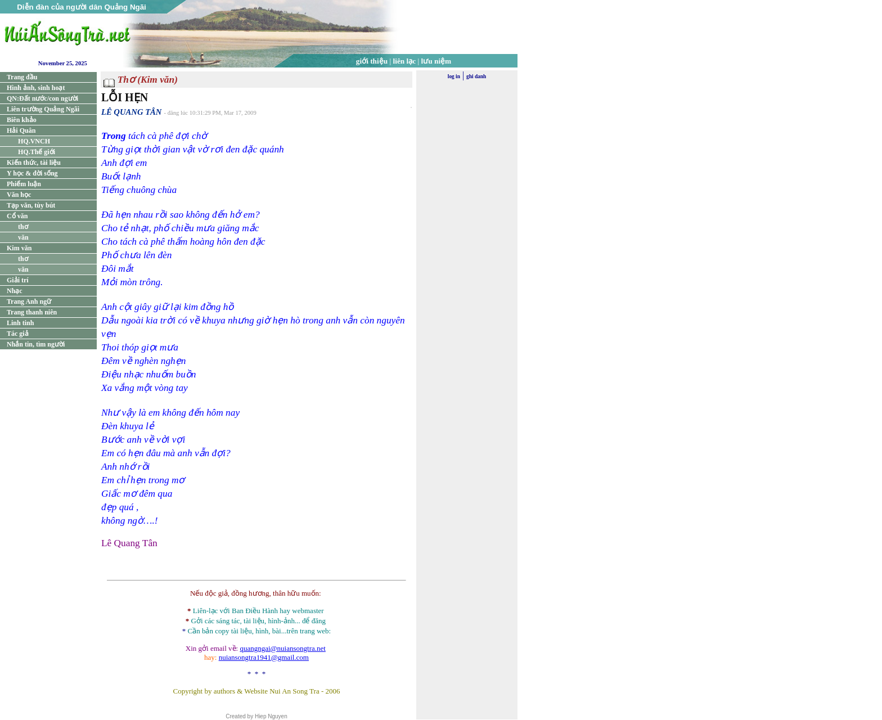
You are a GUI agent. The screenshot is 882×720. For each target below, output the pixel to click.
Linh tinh (20, 323)
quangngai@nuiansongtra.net (282, 648)
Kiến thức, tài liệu (34, 162)
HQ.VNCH (34, 141)
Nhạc (14, 291)
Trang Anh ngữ (29, 301)
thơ (23, 227)
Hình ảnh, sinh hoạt (36, 88)
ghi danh (476, 76)
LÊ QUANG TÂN (131, 111)
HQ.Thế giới (36, 152)
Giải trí (18, 280)
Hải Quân (21, 130)
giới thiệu (372, 61)
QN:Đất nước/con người (42, 98)
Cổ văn (17, 216)
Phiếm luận (24, 184)
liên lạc (404, 61)
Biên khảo (22, 120)
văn (23, 237)
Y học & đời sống (32, 173)
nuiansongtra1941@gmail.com (264, 657)
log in (454, 76)
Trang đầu (22, 77)
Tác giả (18, 334)
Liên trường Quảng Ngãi (43, 109)
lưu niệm (436, 61)
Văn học (19, 195)
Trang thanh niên (32, 312)
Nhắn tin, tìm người (36, 344)
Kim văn (19, 248)
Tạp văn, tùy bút (31, 205)
